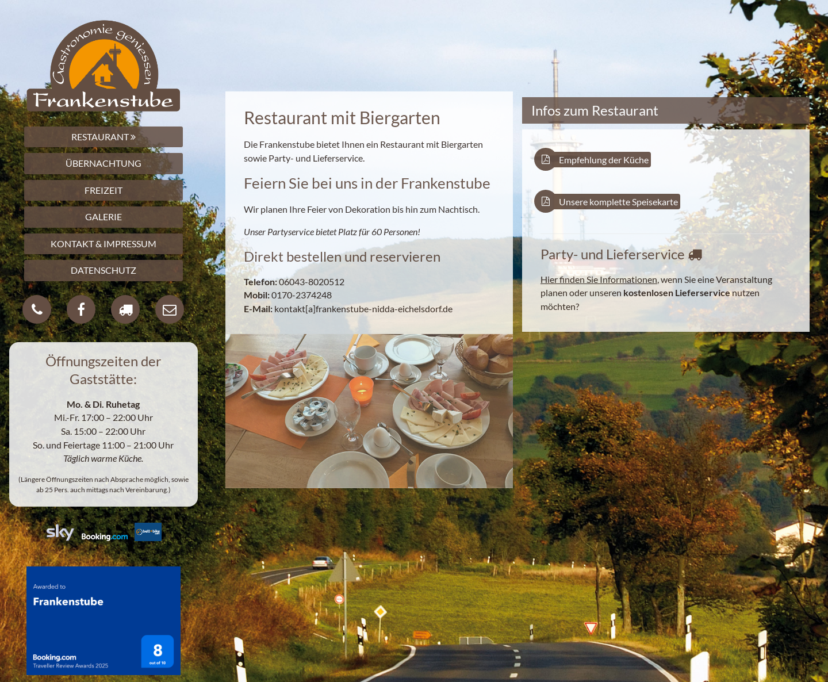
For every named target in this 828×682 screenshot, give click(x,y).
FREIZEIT (103, 190)
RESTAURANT (103, 136)
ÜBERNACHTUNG (103, 163)
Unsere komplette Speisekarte (609, 201)
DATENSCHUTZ (103, 270)
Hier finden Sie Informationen (598, 279)
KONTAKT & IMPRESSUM (103, 243)
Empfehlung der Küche (594, 159)
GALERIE (103, 216)
